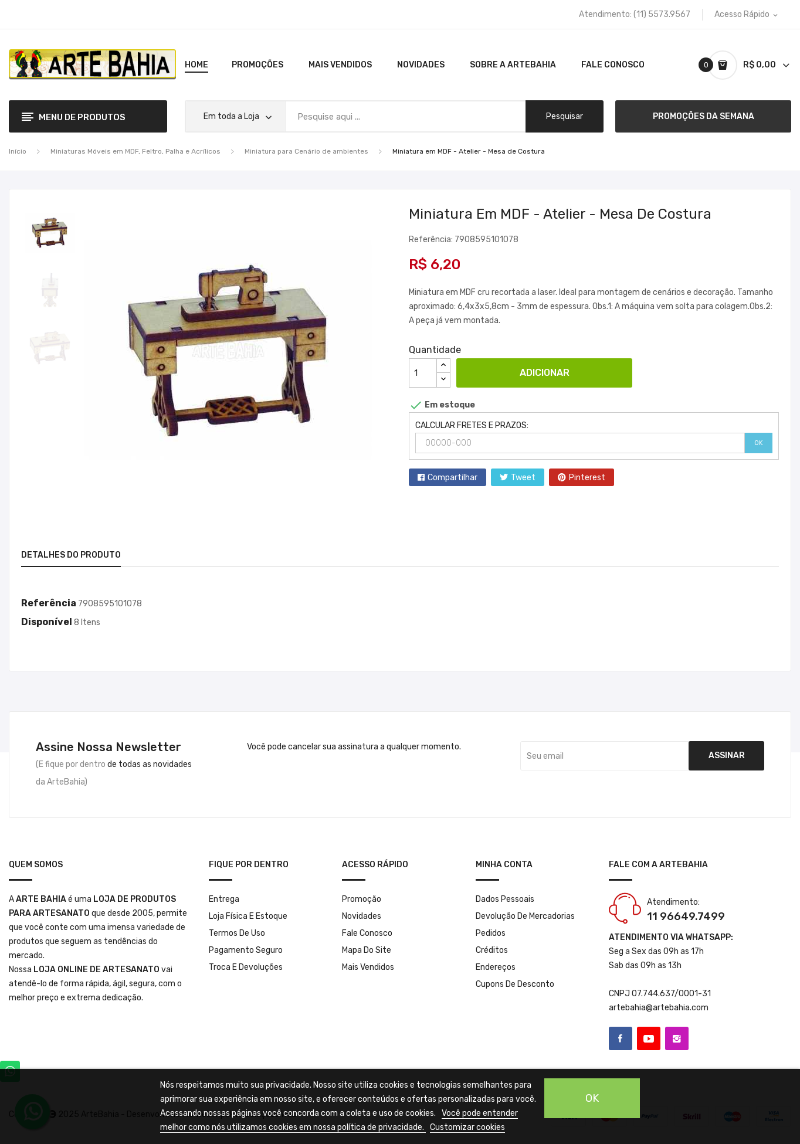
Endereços (496, 967)
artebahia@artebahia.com (659, 1008)
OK (758, 443)
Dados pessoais (505, 899)
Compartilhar (452, 478)
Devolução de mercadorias (525, 916)
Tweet (523, 478)
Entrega (224, 899)
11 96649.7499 (686, 916)
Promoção (361, 899)
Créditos (492, 950)
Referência (48, 603)
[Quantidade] (423, 373)
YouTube (648, 1038)
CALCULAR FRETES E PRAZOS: (471, 425)
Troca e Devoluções (246, 967)
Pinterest (587, 478)
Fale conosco (367, 933)
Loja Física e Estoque (248, 916)
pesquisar (564, 116)
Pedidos (491, 933)
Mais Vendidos (368, 967)
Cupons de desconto (515, 984)
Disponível (46, 621)
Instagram (677, 1038)
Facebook (620, 1038)
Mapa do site (366, 950)
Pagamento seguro (246, 950)
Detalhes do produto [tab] (71, 555)
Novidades (361, 916)
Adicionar (545, 372)
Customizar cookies (467, 1127)
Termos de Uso (237, 933)
